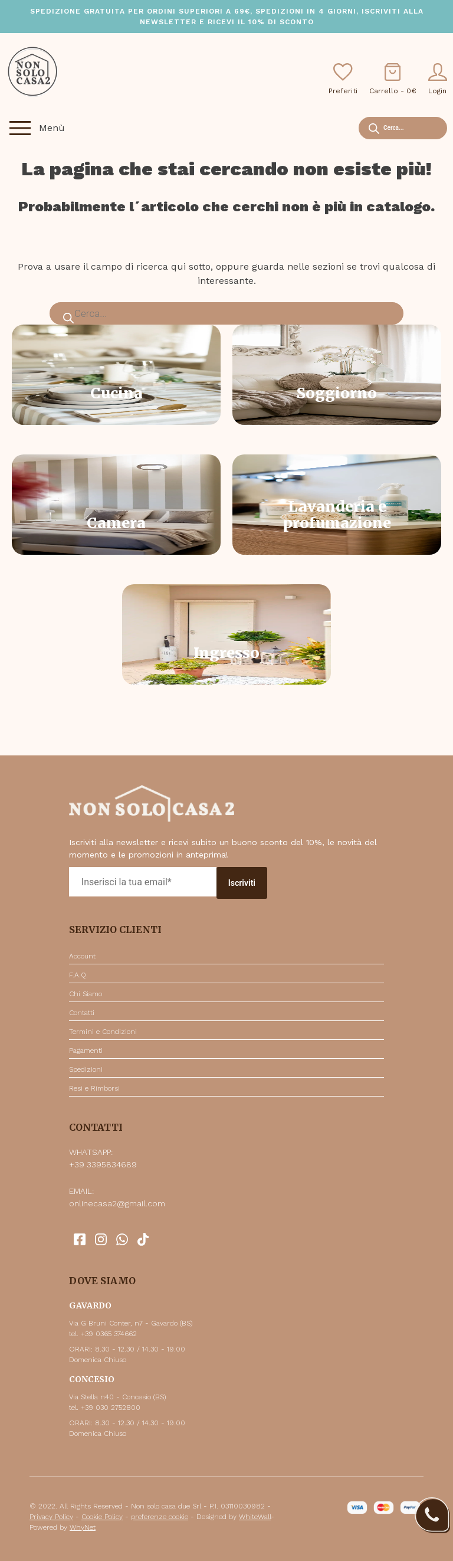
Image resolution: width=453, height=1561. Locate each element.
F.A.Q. (78, 975)
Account (82, 956)
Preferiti (343, 79)
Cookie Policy (102, 1517)
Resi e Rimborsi (94, 1088)
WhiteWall (255, 1517)
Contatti (81, 1013)
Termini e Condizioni (103, 1031)
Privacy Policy (51, 1517)
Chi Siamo (85, 994)
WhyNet (83, 1527)
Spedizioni (86, 1069)
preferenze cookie (159, 1517)
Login (437, 79)
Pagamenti (86, 1050)
